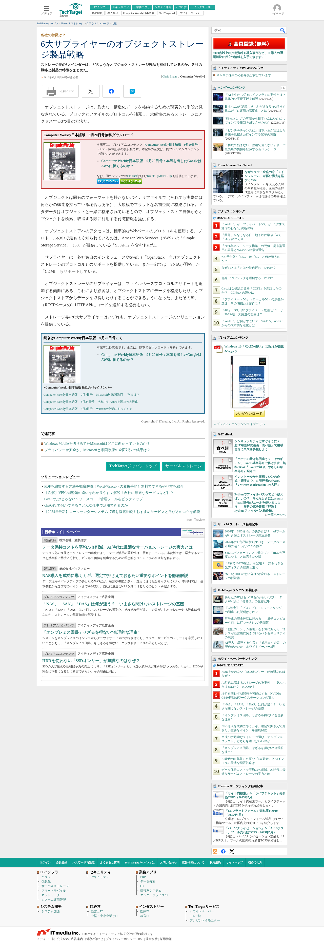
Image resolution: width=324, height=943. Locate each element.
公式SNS (63, 939)
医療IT (144, 911)
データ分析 (147, 881)
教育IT (144, 916)
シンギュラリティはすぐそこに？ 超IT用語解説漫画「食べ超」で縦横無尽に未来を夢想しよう (258, 445)
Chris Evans (169, 76)
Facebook (223, 851)
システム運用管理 (54, 899)
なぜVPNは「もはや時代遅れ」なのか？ (248, 268)
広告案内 (77, 939)
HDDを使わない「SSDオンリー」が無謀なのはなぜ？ (91, 661)
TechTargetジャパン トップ (133, 466)
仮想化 (46, 881)
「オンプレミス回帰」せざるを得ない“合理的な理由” (90, 632)
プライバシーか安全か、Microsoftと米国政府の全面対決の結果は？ (97, 450)
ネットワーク (51, 895)
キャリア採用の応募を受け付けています (243, 75)
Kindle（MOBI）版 (159, 176)
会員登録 (61, 862)
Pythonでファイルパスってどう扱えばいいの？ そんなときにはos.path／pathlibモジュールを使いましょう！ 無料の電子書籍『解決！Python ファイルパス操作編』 (258, 502)
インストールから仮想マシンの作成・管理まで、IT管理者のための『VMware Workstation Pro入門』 (257, 481)
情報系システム (150, 890)
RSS (215, 851)
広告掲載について (193, 862)
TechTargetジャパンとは (140, 862)
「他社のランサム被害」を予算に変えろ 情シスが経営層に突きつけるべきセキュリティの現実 (255, 633)
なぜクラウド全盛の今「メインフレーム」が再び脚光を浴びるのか (264, 176)
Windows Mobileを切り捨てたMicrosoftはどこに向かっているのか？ (97, 444)
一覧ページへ (277, 514)
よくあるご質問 (109, 862)
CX (142, 886)
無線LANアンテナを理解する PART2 (247, 278)
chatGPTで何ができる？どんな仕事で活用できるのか (86, 505)
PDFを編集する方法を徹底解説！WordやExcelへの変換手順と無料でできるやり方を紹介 (114, 486)
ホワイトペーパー (202, 911)
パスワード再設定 (83, 862)
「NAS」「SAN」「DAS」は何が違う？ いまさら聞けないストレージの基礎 (113, 604)
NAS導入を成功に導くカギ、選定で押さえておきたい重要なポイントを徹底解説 (115, 575)
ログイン (45, 862)
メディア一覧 (46, 939)
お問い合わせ (168, 862)
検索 (283, 30)
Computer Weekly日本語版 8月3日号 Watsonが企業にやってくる (88, 409)
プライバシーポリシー (121, 939)
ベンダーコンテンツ (231, 87)
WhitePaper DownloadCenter (193, 532)
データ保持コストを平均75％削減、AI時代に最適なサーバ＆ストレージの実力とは (117, 547)
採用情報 (166, 939)
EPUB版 (132, 176)
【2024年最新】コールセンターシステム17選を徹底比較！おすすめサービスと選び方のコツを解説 (122, 512)
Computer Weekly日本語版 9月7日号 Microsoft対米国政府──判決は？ (91, 394)
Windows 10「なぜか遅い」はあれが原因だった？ (254, 349)
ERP (143, 877)
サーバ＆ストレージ (183, 466)
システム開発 (51, 911)
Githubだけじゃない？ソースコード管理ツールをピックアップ (93, 499)
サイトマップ (234, 862)
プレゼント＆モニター (205, 920)
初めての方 (255, 862)
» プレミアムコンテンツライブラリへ (239, 424)
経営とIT (97, 911)
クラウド (48, 877)
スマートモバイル (54, 890)
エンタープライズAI (154, 895)
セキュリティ (100, 877)
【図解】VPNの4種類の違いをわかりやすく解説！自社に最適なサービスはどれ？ (109, 493)
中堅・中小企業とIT (104, 916)
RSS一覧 (195, 916)
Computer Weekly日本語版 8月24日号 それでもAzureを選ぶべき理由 (91, 401)
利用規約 (215, 862)
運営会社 (152, 939)
